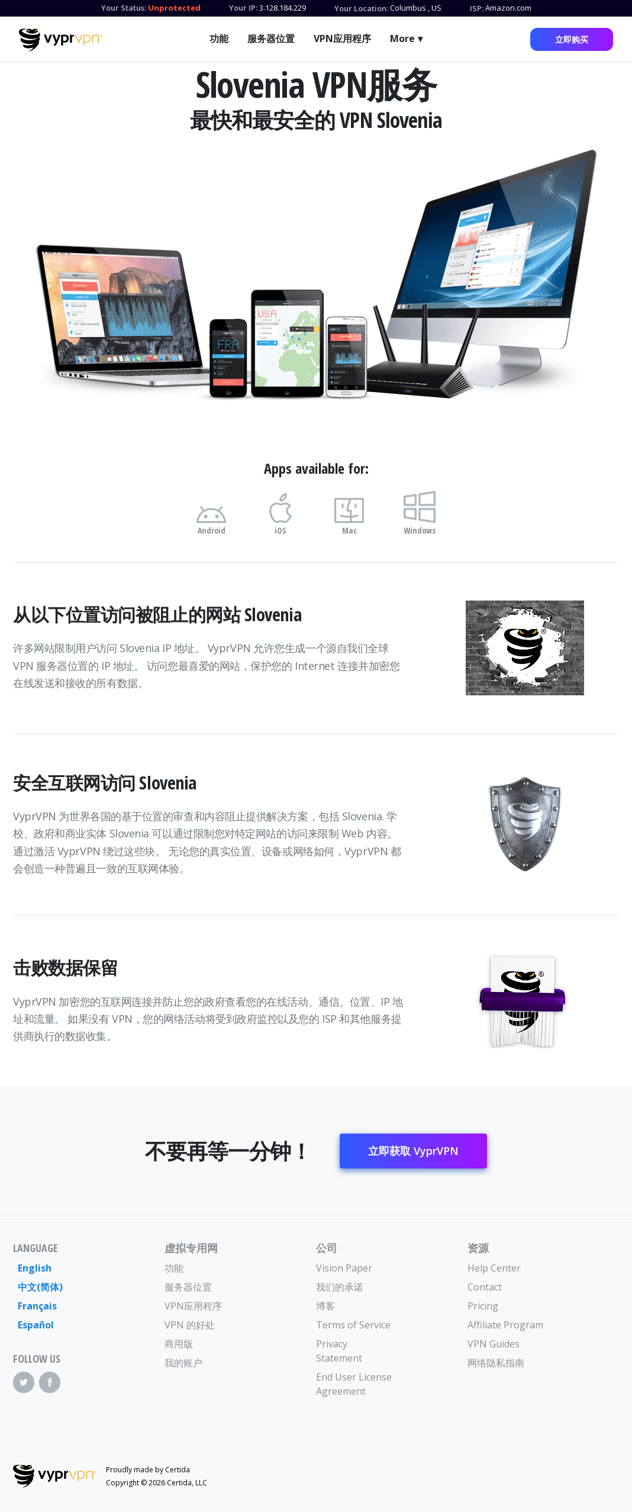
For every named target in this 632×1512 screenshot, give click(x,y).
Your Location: (361, 8)
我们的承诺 (339, 1286)
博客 (325, 1305)
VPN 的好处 (190, 1324)
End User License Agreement (354, 1384)
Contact (484, 1286)
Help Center (494, 1268)
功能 (218, 38)
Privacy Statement (339, 1351)
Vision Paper (344, 1268)
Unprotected (174, 7)
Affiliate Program (505, 1324)
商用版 (179, 1343)
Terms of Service (353, 1324)
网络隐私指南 (495, 1362)
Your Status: (123, 7)
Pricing (482, 1305)
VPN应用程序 (342, 38)
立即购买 (571, 39)
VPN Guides (493, 1343)
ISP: (476, 8)
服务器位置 (271, 38)
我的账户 (183, 1362)
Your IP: (243, 7)
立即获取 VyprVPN (413, 1151)
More (402, 38)
